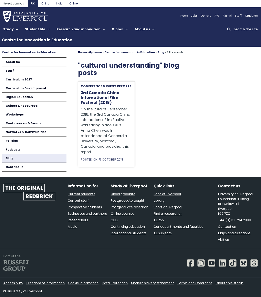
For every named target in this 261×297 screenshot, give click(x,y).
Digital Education (19, 97)
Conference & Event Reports (106, 86)
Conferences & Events (24, 123)
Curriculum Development (26, 88)
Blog (9, 158)
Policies (12, 141)
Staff (10, 71)
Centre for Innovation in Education (37, 40)
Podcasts (13, 149)
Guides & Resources (22, 106)
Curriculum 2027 (19, 79)
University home (90, 52)
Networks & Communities (26, 132)
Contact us (14, 167)
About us (13, 62)
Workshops (15, 114)
